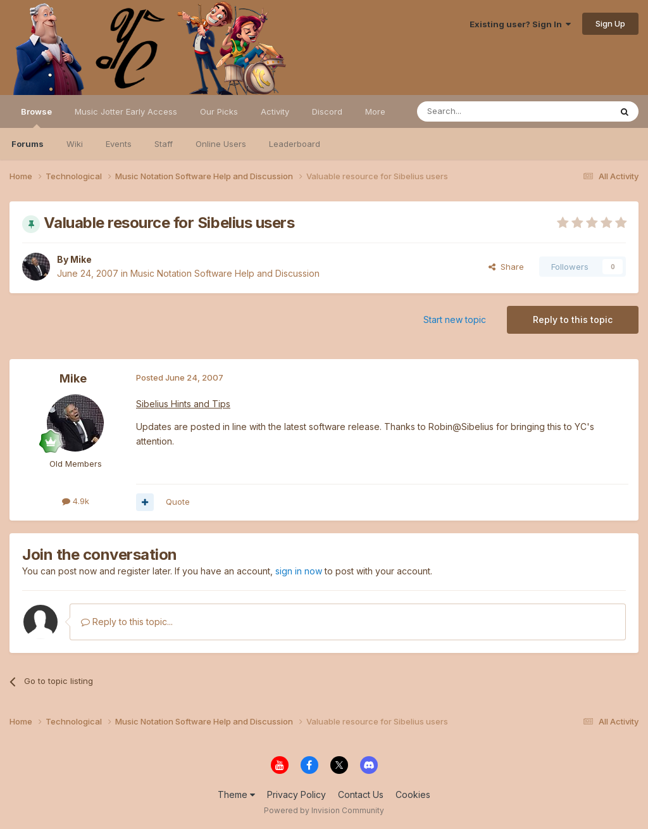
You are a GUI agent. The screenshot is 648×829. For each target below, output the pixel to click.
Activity (275, 111)
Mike (81, 259)
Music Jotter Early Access (126, 111)
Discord (327, 111)
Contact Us (360, 794)
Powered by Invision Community (324, 810)
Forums (27, 144)
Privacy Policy (296, 794)
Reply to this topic (573, 319)
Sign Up (610, 23)
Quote (178, 502)
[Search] (481, 111)
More (375, 111)
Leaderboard (294, 144)
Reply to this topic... (127, 621)
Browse (36, 117)
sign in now (298, 571)
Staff (163, 144)
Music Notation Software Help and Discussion (225, 273)
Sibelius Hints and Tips (183, 403)
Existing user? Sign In (520, 24)
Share (506, 267)
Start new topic (454, 319)
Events (119, 144)
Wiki (74, 144)
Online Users (221, 144)
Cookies (413, 794)
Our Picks (219, 111)
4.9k (75, 501)
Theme (236, 794)
